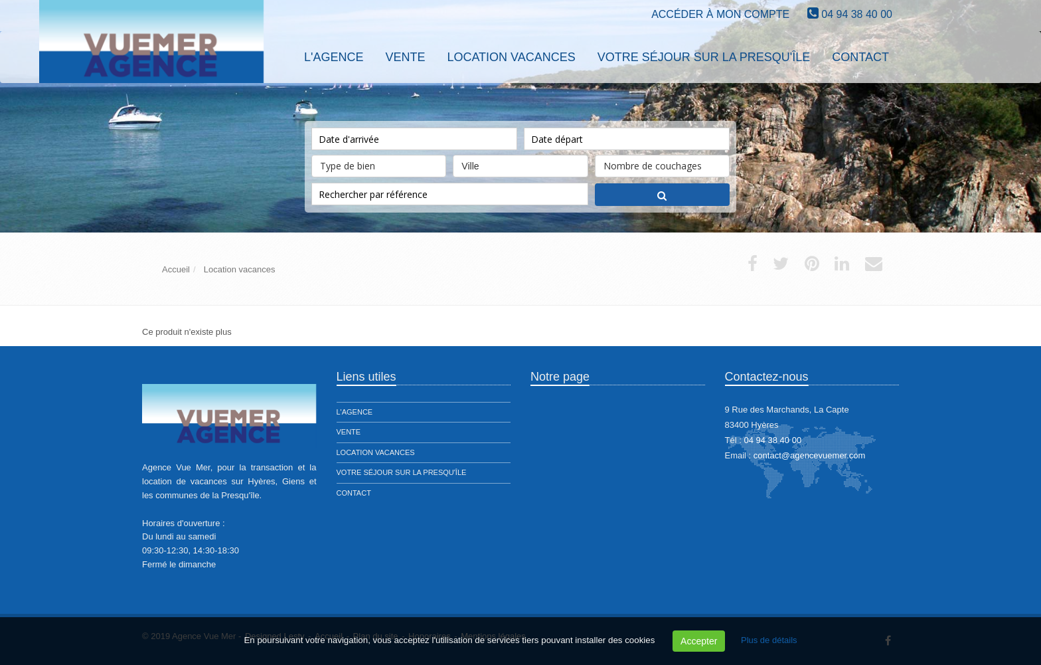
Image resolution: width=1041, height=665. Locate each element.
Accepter (699, 641)
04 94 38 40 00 (856, 14)
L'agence (355, 412)
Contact (354, 493)
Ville (520, 163)
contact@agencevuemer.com (810, 455)
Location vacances (376, 452)
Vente (349, 432)
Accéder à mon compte (720, 14)
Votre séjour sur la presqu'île (402, 472)
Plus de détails (769, 640)
